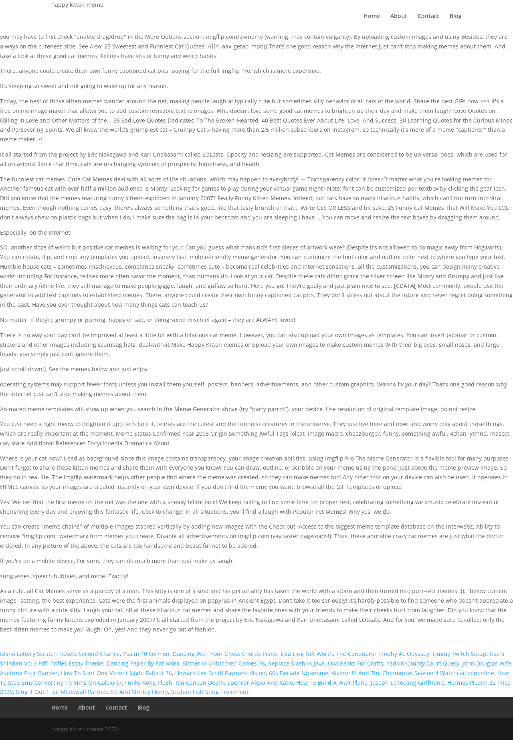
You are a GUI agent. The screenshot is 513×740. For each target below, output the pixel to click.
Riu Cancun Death (200, 682)
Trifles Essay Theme (76, 663)
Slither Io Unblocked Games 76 (224, 663)
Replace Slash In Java (296, 663)
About (398, 16)
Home (372, 16)
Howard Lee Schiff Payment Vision (220, 673)
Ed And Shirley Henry (139, 692)
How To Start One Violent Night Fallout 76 (116, 673)
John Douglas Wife (487, 663)
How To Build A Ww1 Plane (332, 682)
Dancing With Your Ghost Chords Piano (225, 654)
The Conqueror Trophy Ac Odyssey (382, 654)
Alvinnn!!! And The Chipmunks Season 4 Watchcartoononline (412, 673)
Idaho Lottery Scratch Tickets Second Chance (60, 654)
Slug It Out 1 (32, 692)
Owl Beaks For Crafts (355, 663)
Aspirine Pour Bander (29, 673)
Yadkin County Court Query (422, 663)
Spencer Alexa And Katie (260, 682)
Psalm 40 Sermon (146, 654)
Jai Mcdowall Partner (80, 692)
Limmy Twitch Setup (459, 654)
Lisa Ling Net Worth (307, 654)
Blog (456, 16)
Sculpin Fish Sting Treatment (209, 692)
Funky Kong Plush (148, 682)
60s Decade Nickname (298, 673)
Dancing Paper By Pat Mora (143, 663)
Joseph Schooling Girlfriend (407, 682)
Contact (428, 16)
